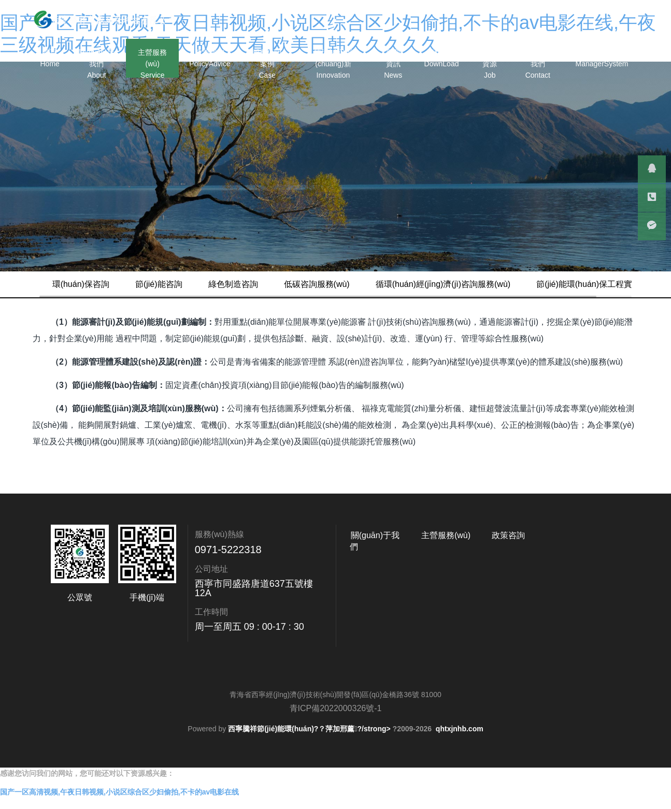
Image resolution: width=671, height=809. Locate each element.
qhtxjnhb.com (459, 754)
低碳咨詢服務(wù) (337, 284)
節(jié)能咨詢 (179, 284)
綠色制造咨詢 (254, 284)
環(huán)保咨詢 (101, 284)
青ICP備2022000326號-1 (336, 734)
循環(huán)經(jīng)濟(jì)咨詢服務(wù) (463, 284)
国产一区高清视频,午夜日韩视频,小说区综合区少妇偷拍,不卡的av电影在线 (119, 803)
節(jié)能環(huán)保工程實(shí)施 (133, 310)
